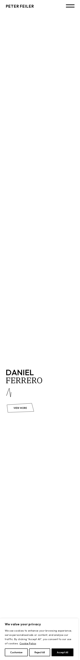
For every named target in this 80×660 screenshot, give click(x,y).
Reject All (39, 652)
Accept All (62, 652)
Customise (16, 652)
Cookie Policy (28, 643)
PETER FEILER (20, 6)
